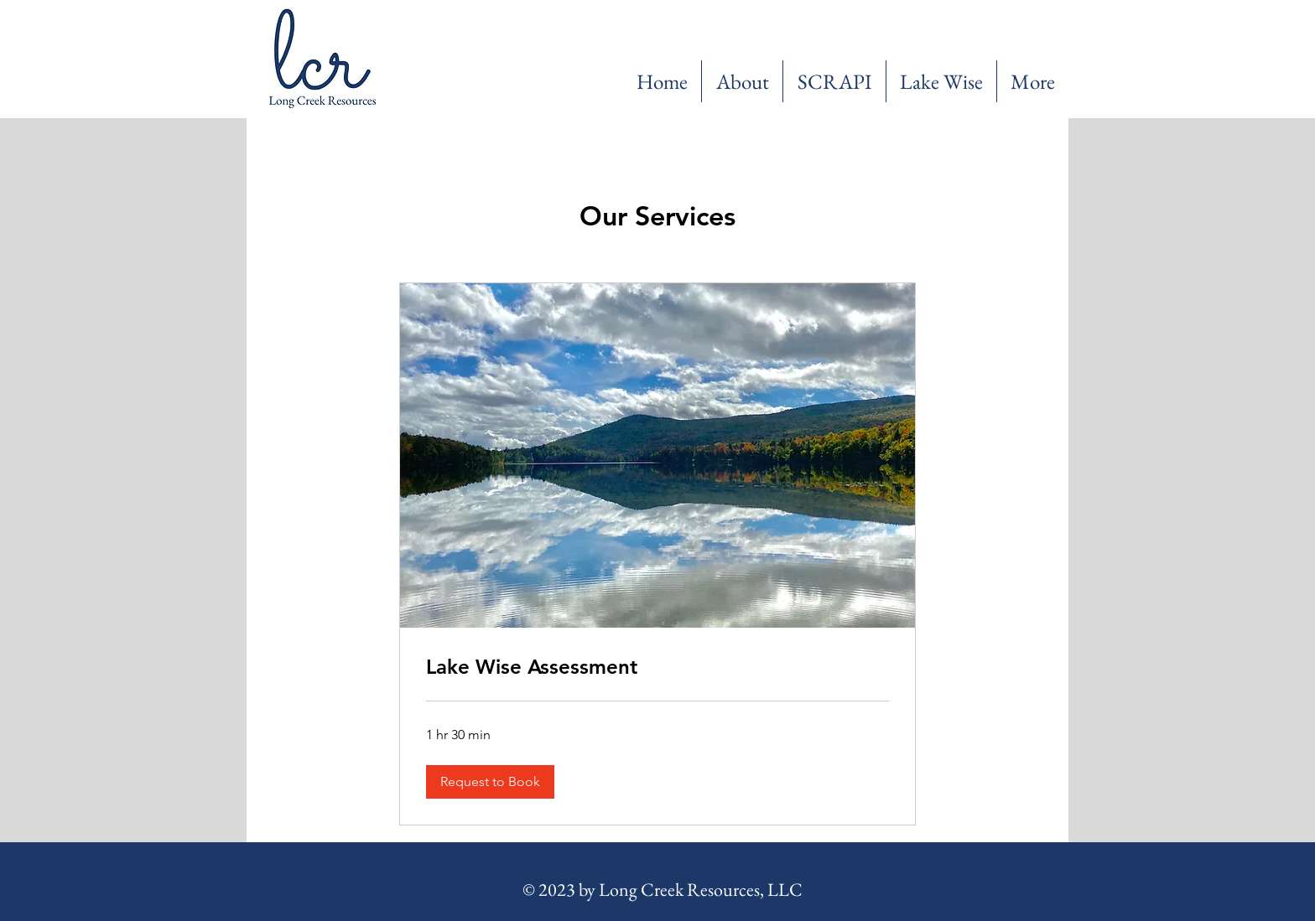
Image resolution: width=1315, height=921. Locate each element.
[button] (490, 782)
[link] (657, 667)
